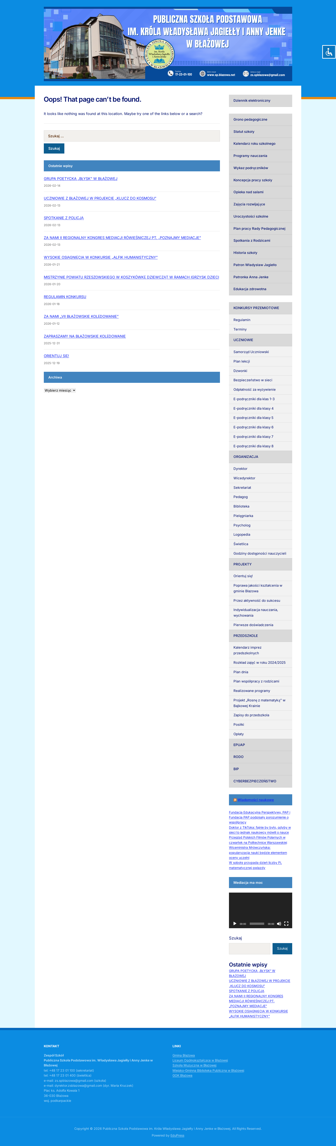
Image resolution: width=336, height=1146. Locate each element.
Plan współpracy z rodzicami (256, 681)
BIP (236, 769)
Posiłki (238, 724)
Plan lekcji (241, 361)
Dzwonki (240, 371)
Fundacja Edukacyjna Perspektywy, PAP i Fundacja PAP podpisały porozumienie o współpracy (259, 817)
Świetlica (240, 544)
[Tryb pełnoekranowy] (286, 923)
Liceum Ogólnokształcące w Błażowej (200, 1060)
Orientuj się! (243, 576)
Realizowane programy (251, 691)
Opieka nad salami (248, 192)
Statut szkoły (243, 131)
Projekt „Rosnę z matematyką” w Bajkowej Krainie (259, 703)
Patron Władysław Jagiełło (255, 265)
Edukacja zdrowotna (249, 289)
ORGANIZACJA (245, 457)
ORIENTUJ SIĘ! (56, 356)
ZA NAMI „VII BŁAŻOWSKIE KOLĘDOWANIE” (81, 316)
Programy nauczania (250, 156)
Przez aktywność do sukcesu (256, 600)
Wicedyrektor (244, 478)
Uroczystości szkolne (250, 216)
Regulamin (241, 320)
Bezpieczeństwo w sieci (252, 380)
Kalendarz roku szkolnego (254, 143)
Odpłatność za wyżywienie (254, 389)
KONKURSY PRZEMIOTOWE (256, 308)
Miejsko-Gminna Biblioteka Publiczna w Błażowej (208, 1070)
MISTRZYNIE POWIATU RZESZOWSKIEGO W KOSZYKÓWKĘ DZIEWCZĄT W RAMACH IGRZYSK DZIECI (131, 277)
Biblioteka (241, 506)
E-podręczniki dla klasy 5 (253, 418)
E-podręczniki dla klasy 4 (253, 408)
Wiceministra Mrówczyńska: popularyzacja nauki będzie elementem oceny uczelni (258, 852)
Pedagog (240, 497)
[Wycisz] (279, 923)
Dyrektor (240, 468)
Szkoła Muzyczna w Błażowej (194, 1065)
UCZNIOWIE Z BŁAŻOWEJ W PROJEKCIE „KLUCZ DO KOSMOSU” (100, 198)
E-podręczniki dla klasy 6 (253, 427)
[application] (260, 910)
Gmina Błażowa (184, 1055)
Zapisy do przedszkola (251, 715)
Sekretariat (242, 487)
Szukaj (235, 938)
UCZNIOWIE (243, 340)
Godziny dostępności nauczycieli (259, 553)
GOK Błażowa (182, 1075)
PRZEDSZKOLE (245, 636)
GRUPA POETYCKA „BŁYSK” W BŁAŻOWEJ (80, 178)
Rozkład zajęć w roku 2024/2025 (259, 662)
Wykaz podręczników (250, 168)
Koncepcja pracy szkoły (252, 180)
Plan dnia (240, 672)
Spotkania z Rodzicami (251, 240)
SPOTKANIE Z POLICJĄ (64, 218)
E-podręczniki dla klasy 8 (253, 446)
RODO (238, 757)
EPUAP (239, 745)
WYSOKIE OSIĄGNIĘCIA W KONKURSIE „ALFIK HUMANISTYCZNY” (101, 257)
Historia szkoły (245, 252)
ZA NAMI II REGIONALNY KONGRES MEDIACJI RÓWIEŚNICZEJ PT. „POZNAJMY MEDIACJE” (122, 237)
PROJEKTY (242, 564)
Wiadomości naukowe (256, 800)
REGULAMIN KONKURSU (65, 296)
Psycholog (241, 525)
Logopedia (241, 534)
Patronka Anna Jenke (250, 277)
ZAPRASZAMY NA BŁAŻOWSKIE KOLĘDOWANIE (85, 336)
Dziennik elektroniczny (252, 100)
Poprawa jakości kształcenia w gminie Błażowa (257, 588)
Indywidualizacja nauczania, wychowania (255, 613)
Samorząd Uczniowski (251, 352)
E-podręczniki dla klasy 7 (253, 436)
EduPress (177, 1135)
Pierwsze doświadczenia (253, 625)
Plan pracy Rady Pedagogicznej (259, 228)
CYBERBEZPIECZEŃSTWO (254, 781)
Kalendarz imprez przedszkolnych (247, 650)
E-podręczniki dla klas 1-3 (254, 399)
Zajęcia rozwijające (249, 204)
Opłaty (238, 734)
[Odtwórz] (235, 923)
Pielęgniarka (243, 516)
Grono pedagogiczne (250, 119)
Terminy (240, 329)
